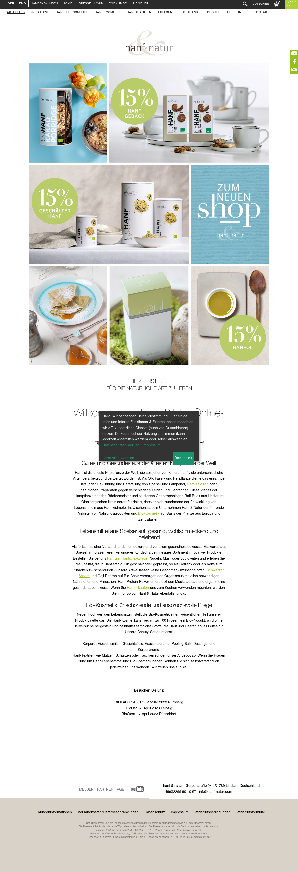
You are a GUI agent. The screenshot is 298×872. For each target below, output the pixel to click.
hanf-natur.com (210, 826)
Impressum (180, 812)
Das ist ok (183, 458)
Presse (85, 4)
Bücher (214, 12)
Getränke (192, 12)
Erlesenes (167, 12)
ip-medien (196, 837)
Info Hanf (40, 12)
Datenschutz (155, 812)
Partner (105, 789)
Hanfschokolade (134, 558)
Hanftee (113, 558)
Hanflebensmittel (72, 12)
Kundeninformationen (55, 812)
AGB (120, 789)
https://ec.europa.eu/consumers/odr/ (179, 833)
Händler (141, 4)
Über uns (235, 12)
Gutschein (261, 4)
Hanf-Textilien (198, 484)
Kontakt (261, 12)
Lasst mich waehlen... (119, 458)
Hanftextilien (139, 12)
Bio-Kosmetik (148, 513)
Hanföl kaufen (138, 588)
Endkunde (118, 4)
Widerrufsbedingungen (213, 812)
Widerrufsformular (251, 812)
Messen (86, 789)
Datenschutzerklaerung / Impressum (131, 445)
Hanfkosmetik (107, 12)
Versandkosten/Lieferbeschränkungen (108, 812)
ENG (22, 4)
